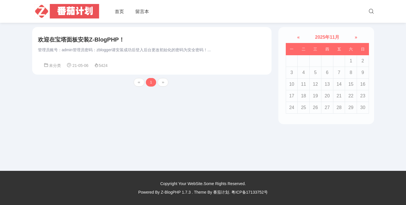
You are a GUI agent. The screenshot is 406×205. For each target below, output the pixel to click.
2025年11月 (327, 37)
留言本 (142, 11)
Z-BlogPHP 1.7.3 (176, 192)
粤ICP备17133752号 (249, 192)
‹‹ (139, 82)
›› (163, 82)
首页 (119, 11)
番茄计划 (221, 192)
